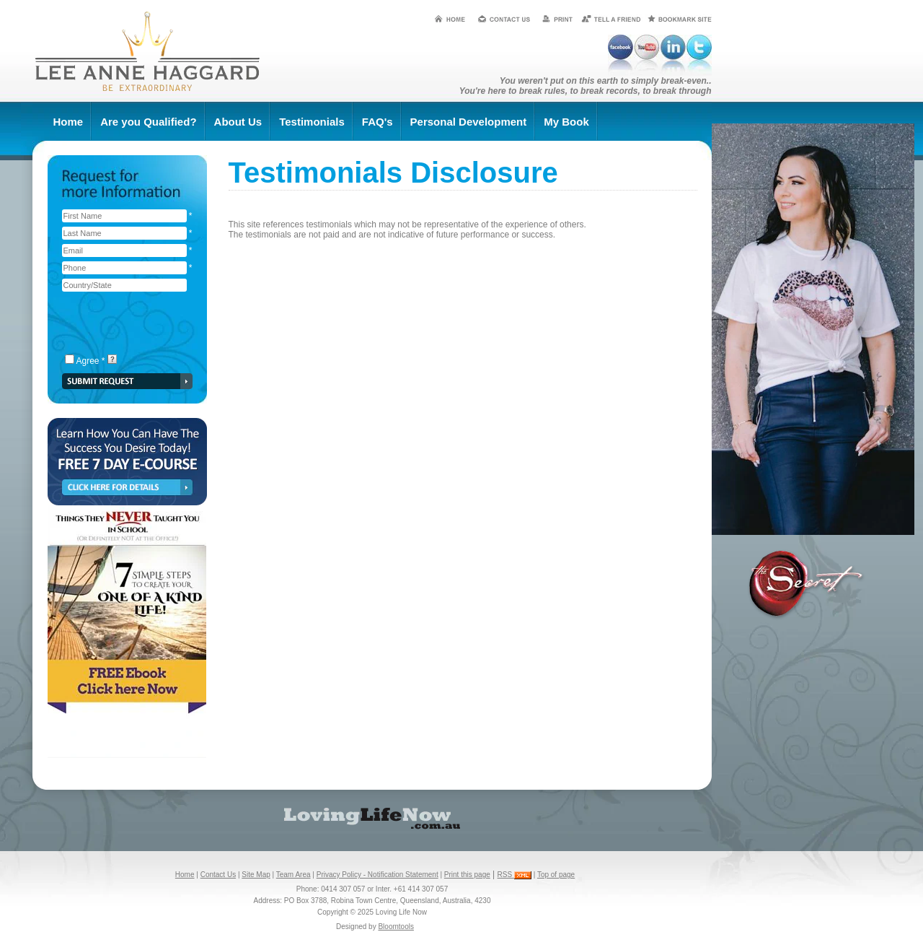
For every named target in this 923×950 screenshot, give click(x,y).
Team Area (293, 875)
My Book (566, 122)
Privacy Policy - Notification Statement (377, 875)
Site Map (256, 875)
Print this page (467, 875)
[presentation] (124, 324)
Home (68, 122)
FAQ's (377, 122)
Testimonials (312, 122)
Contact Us (218, 875)
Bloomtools (395, 927)
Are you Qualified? (148, 122)
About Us (238, 122)
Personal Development (468, 122)
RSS (514, 875)
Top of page (556, 875)
